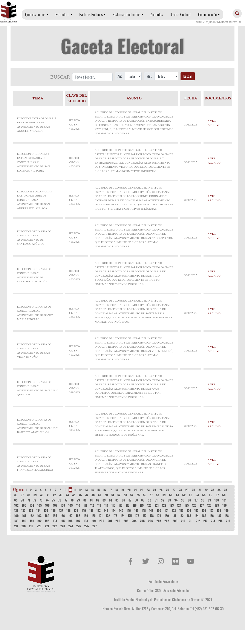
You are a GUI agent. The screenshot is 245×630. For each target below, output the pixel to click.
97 (196, 500)
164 (47, 515)
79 (78, 500)
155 (196, 510)
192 (39, 521)
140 (84, 510)
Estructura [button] (62, 14)
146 (129, 510)
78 (72, 500)
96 (189, 500)
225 (78, 526)
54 (131, 495)
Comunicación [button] (207, 14)
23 (148, 490)
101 (224, 500)
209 (175, 521)
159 (226, 510)
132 (23, 510)
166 (62, 515)
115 (113, 505)
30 (193, 490)
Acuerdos (156, 14)
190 (24, 521)
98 (202, 500)
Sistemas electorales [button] (126, 14)
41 (48, 495)
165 (55, 515)
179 (159, 515)
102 (16, 505)
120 (149, 505)
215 (220, 521)
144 (114, 510)
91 (156, 500)
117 (127, 505)
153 (181, 510)
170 (94, 515)
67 (217, 495)
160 (16, 515)
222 (54, 526)
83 (104, 500)
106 (47, 505)
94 (176, 500)
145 (121, 510)
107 (55, 505)
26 (167, 490)
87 (130, 500)
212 (198, 521)
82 (97, 500)
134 (38, 510)
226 (86, 526)
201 (110, 521)
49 (99, 495)
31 (200, 490)
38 (28, 495)
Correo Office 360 (149, 590)
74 (47, 500)
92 (162, 500)
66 (210, 495)
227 (94, 526)
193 (47, 521)
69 (16, 500)
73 (41, 500)
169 (86, 515)
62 (183, 495)
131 (16, 510)
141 (91, 510)
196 (70, 521)
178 (152, 515)
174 (122, 515)
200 (101, 521)
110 (78, 505)
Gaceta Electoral (180, 14)
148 (144, 510)
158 (219, 510)
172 (108, 515)
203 (126, 521)
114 (106, 505)
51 (112, 495)
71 (29, 500)
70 (22, 500)
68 (223, 495)
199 (93, 521)
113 (99, 505)
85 (116, 500)
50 (106, 495)
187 (219, 515)
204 (134, 521)
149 (151, 510)
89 (142, 500)
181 (174, 515)
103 (24, 505)
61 (177, 495)
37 (22, 495)
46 (80, 495)
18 (116, 490)
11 (75, 490)
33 (212, 490)
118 (134, 505)
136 (53, 510)
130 (224, 505)
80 (85, 500)
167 (70, 515)
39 (35, 495)
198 (86, 521)
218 (23, 526)
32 (206, 490)
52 (118, 495)
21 (135, 490)
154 (189, 510)
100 (216, 500)
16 (104, 490)
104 (32, 505)
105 (39, 505)
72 (34, 500)
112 (92, 505)
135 (46, 510)
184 (196, 515)
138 (68, 510)
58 (157, 495)
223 (62, 526)
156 (204, 510)
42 (54, 495)
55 (138, 495)
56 (144, 495)
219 (31, 526)
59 (164, 495)
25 (160, 490)
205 (142, 521)
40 (41, 495)
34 (218, 490)
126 (194, 505)
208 (166, 521)
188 (227, 515)
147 (136, 510)
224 (70, 526)
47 (86, 495)
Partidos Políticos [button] (91, 14)
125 (187, 505)
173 (115, 515)
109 (70, 505)
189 (16, 521)
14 (92, 490)
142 (98, 510)
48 (93, 495)
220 (39, 526)
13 (86, 490)
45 (73, 495)
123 (172, 505)
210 (183, 521)
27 (174, 490)
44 (67, 495)
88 (136, 500)
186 (212, 515)
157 (211, 510)
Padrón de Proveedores (163, 581)
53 (125, 495)
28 (180, 490)
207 (158, 521)
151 (166, 510)
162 (31, 515)
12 (80, 490)
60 (171, 495)
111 (85, 505)
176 (137, 515)
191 (32, 521)
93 (169, 500)
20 (129, 490)
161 (24, 515)
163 (39, 515)
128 (209, 505)
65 (203, 495)
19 (122, 490)
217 (16, 526)
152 (174, 510)
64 (197, 495)
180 (167, 515)
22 (141, 490)
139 (76, 510)
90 (149, 500)
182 (181, 515)
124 (179, 505)
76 (59, 500)
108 (63, 505)
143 (106, 510)
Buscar (187, 76)
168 (78, 515)
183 (189, 515)
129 (217, 505)
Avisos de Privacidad (176, 590)
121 (157, 505)
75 (53, 500)
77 (66, 500)
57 (151, 495)
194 (55, 521)
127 (202, 505)
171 (101, 515)
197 (78, 521)
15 (98, 490)
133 (31, 510)
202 (117, 521)
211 (190, 521)
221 (47, 526)
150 (159, 510)
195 (62, 521)
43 (60, 495)
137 (61, 510)
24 (154, 490)
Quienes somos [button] (35, 14)
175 (130, 515)
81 (91, 500)
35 (225, 490)
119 (142, 505)
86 (123, 500)
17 (110, 490)
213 (205, 521)
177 (144, 515)
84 (110, 500)
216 (228, 521)
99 (209, 500)
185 (204, 515)
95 (182, 500)
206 (150, 521)
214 (213, 521)
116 (120, 505)
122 (164, 505)
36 (15, 495)
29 (186, 490)
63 (190, 495)
